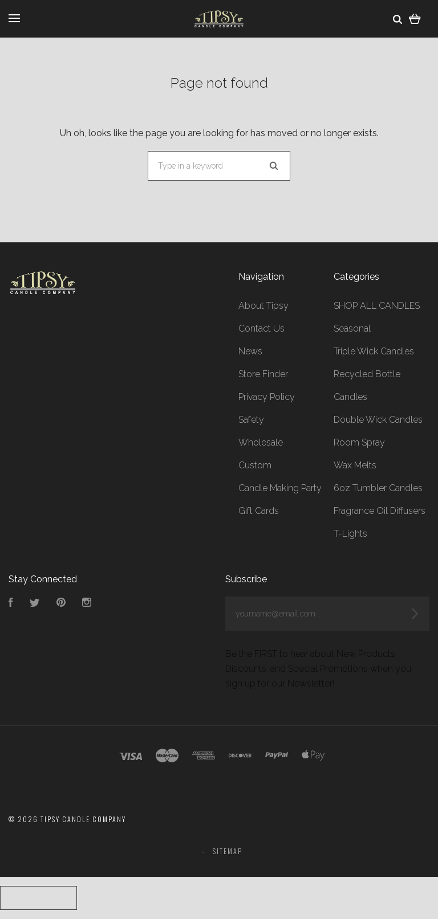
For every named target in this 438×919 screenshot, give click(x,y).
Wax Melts (355, 465)
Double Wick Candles (378, 419)
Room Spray (359, 442)
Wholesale (260, 442)
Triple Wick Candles (374, 351)
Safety (251, 419)
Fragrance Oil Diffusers (379, 510)
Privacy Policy (266, 396)
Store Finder (263, 374)
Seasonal (352, 328)
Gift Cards (258, 510)
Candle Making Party (280, 488)
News (250, 351)
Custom (254, 465)
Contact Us (261, 328)
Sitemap (227, 851)
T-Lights (350, 533)
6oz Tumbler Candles (378, 488)
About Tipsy (263, 305)
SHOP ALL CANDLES (377, 305)
